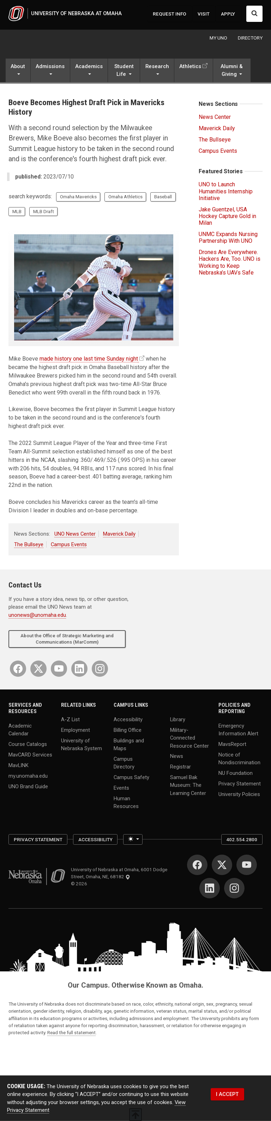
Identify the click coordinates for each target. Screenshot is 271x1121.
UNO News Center (75, 534)
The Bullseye (28, 544)
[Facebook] (18, 669)
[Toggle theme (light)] (133, 839)
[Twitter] (38, 669)
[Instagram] (100, 669)
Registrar (180, 767)
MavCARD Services (30, 755)
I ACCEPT (227, 1094)
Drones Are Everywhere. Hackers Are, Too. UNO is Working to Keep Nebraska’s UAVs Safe (229, 262)
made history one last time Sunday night (89, 358)
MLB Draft (43, 211)
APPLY (228, 14)
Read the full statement (71, 1032)
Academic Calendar (20, 729)
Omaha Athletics (125, 196)
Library (177, 719)
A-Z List (70, 719)
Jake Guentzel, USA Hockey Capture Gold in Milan (227, 216)
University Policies (239, 794)
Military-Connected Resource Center (189, 738)
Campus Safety (131, 777)
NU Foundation (235, 773)
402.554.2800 (241, 839)
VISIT (204, 14)
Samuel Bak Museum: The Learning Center (188, 785)
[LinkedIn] (79, 669)
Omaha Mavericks (78, 196)
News (176, 756)
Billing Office (127, 730)
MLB (17, 211)
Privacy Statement (239, 784)
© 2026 (80, 883)
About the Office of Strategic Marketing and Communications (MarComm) (67, 639)
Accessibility (128, 719)
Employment (75, 730)
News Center (215, 117)
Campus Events (69, 544)
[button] (18, 71)
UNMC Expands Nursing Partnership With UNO (228, 237)
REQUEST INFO (169, 14)
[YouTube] (59, 669)
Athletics (190, 66)
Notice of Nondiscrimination (239, 759)
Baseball (163, 196)
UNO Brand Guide (28, 786)
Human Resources (126, 802)
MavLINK (18, 765)
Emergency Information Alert (238, 729)
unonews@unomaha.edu (37, 615)
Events (121, 788)
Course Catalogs (27, 744)
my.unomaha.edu (28, 775)
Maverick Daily (119, 534)
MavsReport (232, 744)
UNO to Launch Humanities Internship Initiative (226, 191)
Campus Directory (124, 763)
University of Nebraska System (81, 744)
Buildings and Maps (129, 744)
